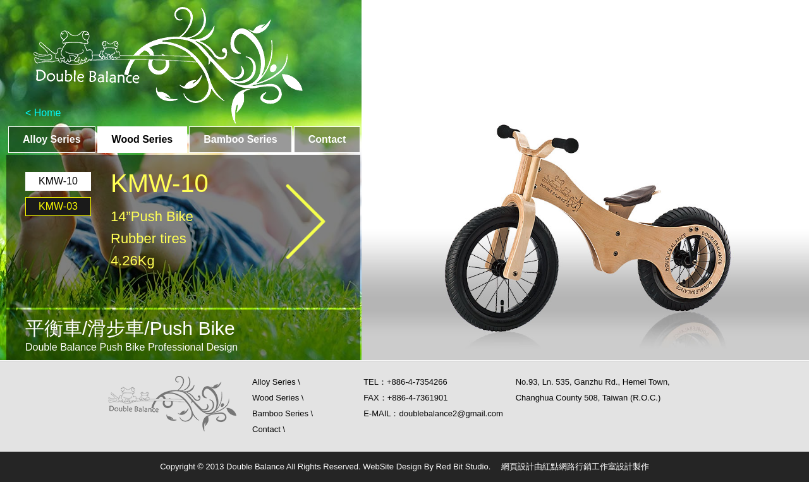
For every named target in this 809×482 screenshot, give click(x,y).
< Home (43, 112)
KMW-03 (58, 206)
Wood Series (142, 139)
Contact (327, 139)
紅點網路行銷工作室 (579, 466)
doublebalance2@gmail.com (450, 413)
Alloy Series (52, 139)
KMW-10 (58, 181)
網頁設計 (517, 466)
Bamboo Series (240, 139)
